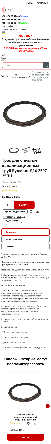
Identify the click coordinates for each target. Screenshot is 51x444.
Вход (30, 3)
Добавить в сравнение (37, 211)
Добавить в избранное (31, 211)
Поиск (46, 65)
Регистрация (42, 3)
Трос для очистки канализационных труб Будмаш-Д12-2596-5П (25, 417)
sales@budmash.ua (10, 26)
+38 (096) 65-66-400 (11, 19)
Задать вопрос (12, 220)
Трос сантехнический (20, 76)
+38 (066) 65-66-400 (11, 23)
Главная (4, 76)
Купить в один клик (15, 211)
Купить (24, 205)
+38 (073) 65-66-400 (11, 16)
